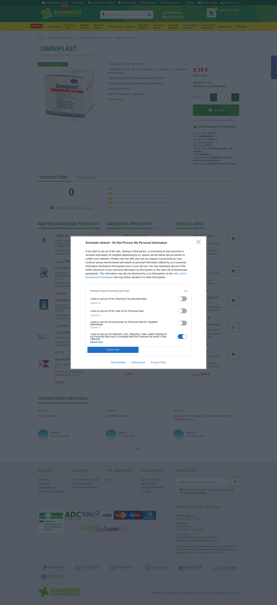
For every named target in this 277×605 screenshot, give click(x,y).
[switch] (182, 298)
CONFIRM (113, 349)
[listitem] (138, 291)
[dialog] (138, 302)
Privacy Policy (158, 362)
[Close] (199, 242)
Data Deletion (118, 362)
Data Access (138, 362)
